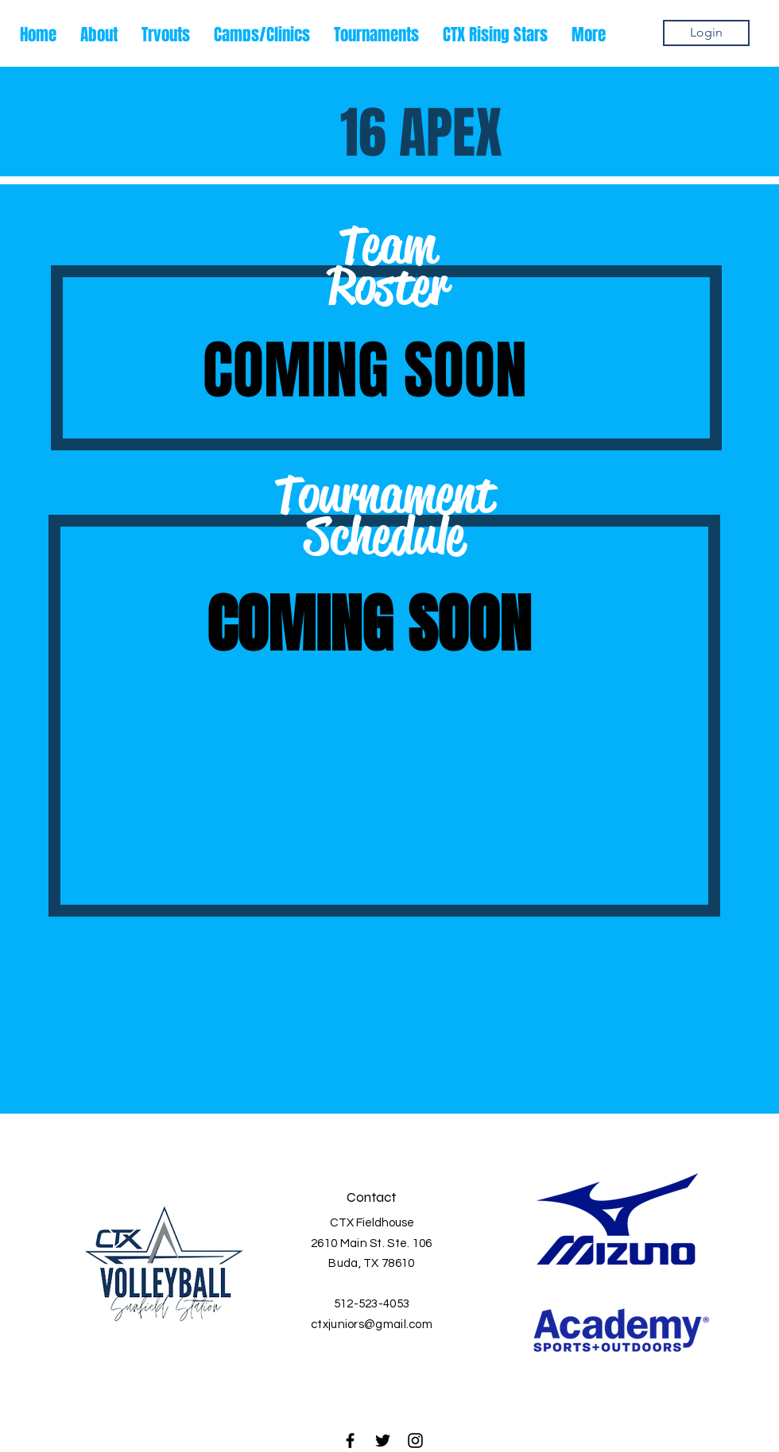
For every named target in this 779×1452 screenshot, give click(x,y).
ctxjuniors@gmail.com (371, 1324)
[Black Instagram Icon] (415, 1440)
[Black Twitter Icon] (383, 1440)
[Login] (706, 33)
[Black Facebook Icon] (350, 1440)
